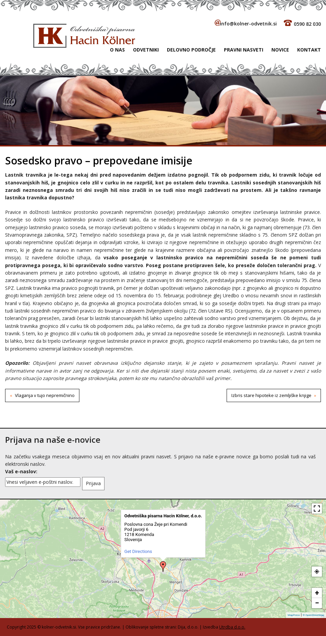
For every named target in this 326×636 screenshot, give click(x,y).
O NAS (117, 49)
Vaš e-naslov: (21, 471)
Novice (280, 49)
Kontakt (309, 49)
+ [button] (317, 593)
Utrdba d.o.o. (232, 627)
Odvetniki (146, 49)
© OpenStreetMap (313, 615)
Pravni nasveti (243, 49)
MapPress (294, 615)
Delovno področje (191, 49)
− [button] (317, 603)
